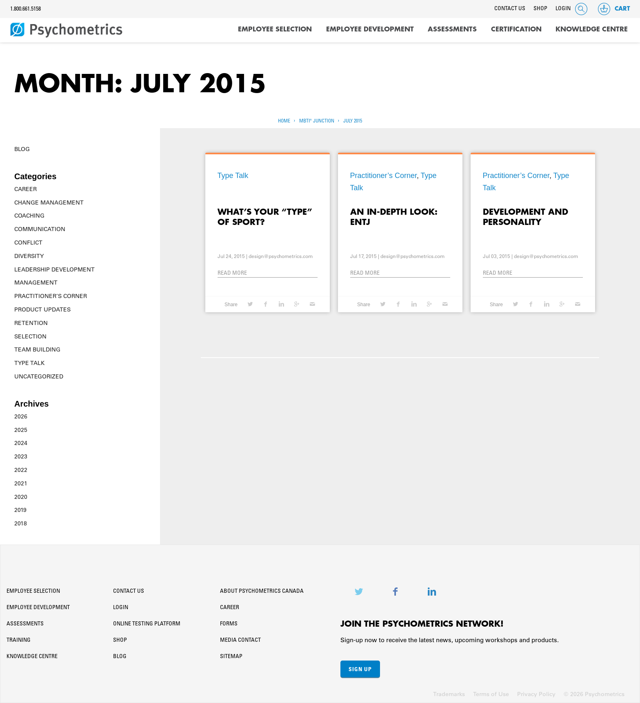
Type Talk (29, 363)
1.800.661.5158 (25, 9)
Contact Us (509, 9)
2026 (20, 416)
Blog (22, 149)
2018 (20, 523)
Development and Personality (525, 217)
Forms (229, 624)
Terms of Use (491, 694)
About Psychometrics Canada (262, 591)
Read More (232, 273)
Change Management (49, 202)
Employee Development (370, 29)
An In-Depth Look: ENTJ (393, 217)
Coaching (29, 215)
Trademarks (449, 694)
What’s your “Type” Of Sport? (265, 217)
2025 (20, 430)
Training (19, 640)
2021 (20, 483)
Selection (30, 336)
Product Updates (42, 309)
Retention (31, 323)
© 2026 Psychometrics (594, 694)
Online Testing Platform (146, 624)
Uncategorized (38, 376)
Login (563, 9)
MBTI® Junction (316, 121)
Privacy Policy (536, 694)
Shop (540, 9)
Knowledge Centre (592, 29)
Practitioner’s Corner (50, 296)
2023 (20, 456)
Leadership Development (54, 269)
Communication (39, 229)
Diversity (29, 256)
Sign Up (360, 668)
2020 (20, 497)
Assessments (452, 29)
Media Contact (240, 640)
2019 (20, 510)
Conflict (28, 242)
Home (284, 121)
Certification (516, 29)
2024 (20, 443)
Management (36, 282)
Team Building (37, 349)
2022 (20, 470)
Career (25, 189)
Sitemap (231, 657)
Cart (614, 9)
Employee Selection (275, 29)
